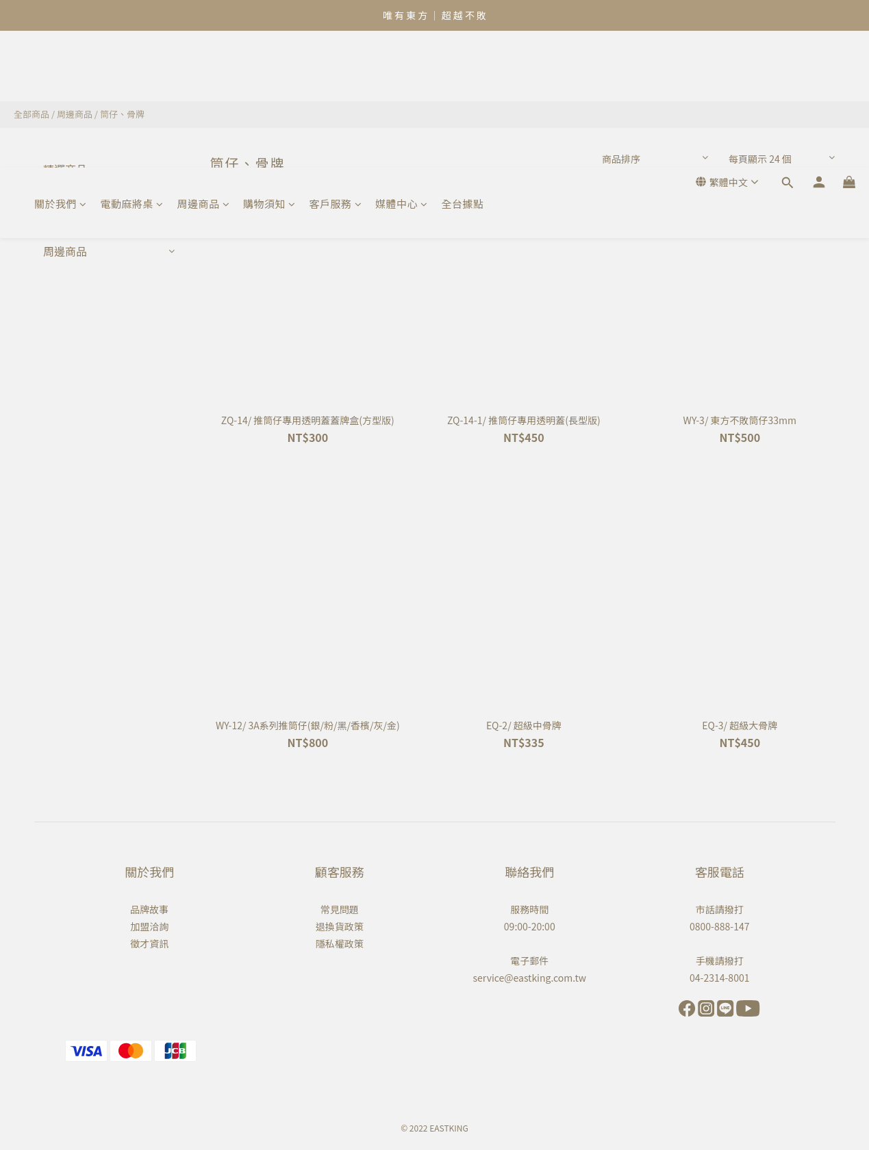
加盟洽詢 (149, 926)
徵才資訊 (149, 943)
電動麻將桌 (132, 67)
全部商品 (31, 113)
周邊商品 (203, 67)
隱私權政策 (340, 943)
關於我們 (60, 67)
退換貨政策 (340, 926)
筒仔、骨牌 (122, 113)
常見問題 (339, 909)
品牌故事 (149, 909)
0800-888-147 (719, 926)
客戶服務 (336, 67)
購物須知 (269, 67)
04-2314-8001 (719, 977)
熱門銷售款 (70, 196)
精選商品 (65, 169)
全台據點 (463, 67)
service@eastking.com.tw (529, 977)
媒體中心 (401, 67)
